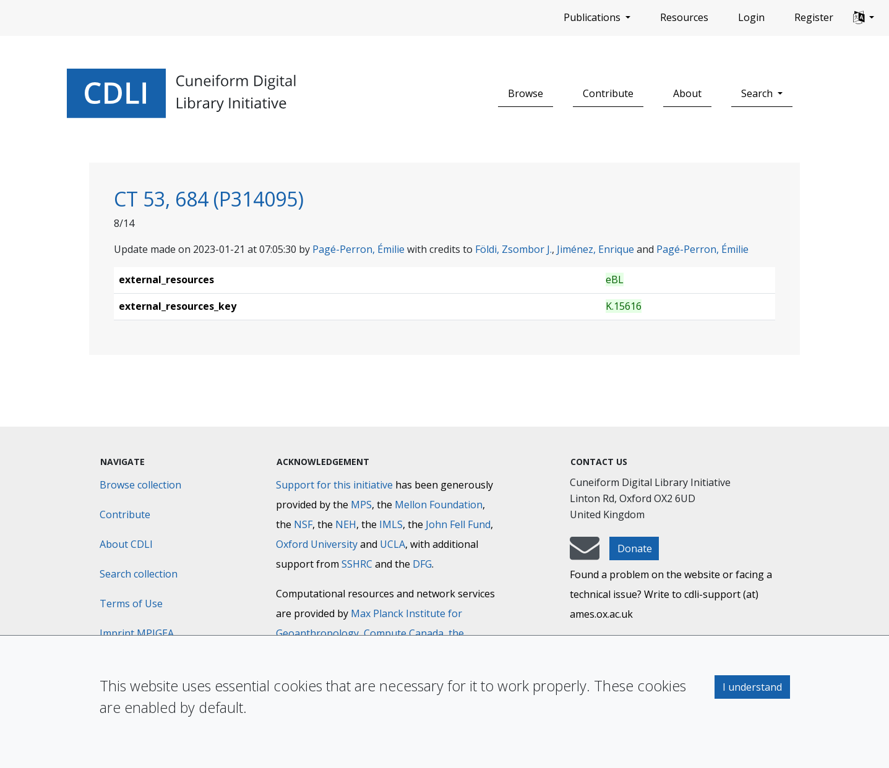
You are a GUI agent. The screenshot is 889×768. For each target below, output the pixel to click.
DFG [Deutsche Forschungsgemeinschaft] (422, 564)
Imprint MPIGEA (137, 633)
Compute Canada (404, 633)
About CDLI (126, 544)
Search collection (139, 574)
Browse (525, 93)
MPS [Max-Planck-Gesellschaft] (361, 504)
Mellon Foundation (439, 504)
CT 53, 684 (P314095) (209, 199)
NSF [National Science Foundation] (303, 524)
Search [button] (758, 93)
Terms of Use (131, 603)
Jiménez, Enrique (595, 249)
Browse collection (140, 485)
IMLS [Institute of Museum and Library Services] (391, 524)
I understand (752, 687)
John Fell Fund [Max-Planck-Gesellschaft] (458, 524)
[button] (863, 18)
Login (751, 17)
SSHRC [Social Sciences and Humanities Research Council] (356, 564)
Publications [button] (593, 17)
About (687, 93)
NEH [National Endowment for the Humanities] (345, 524)
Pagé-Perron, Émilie (358, 249)
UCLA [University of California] (392, 544)
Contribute (608, 93)
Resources (684, 17)
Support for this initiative (334, 485)
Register (813, 17)
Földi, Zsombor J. (513, 249)
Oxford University (317, 544)
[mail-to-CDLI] (584, 554)
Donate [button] (634, 548)
